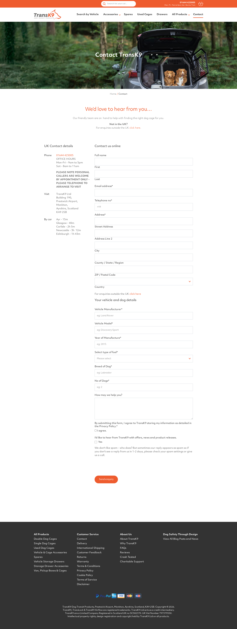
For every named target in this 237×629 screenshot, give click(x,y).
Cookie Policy (85, 575)
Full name (100, 179)
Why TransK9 (128, 544)
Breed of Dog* (103, 391)
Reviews (125, 553)
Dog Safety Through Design (180, 534)
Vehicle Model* (104, 348)
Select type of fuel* (106, 376)
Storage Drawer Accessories (51, 566)
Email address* (104, 210)
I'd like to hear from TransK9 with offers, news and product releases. (136, 462)
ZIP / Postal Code (105, 299)
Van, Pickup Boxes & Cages (50, 571)
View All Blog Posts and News (180, 539)
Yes (100, 466)
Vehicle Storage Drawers (49, 562)
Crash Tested (128, 557)
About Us (126, 534)
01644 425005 (187, 3)
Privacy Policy (85, 571)
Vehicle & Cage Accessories (50, 553)
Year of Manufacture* (108, 362)
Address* (100, 239)
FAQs (123, 548)
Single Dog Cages (44, 544)
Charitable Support (132, 562)
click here (135, 152)
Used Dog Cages (44, 548)
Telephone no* (103, 225)
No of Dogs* (102, 405)
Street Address (104, 251)
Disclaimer (83, 584)
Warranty (83, 562)
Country (99, 311)
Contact (82, 539)
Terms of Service (87, 580)
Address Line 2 (103, 263)
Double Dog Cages (45, 539)
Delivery (82, 544)
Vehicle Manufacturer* (108, 333)
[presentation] (118, 490)
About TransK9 (129, 539)
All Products (41, 534)
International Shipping (90, 548)
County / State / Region (109, 287)
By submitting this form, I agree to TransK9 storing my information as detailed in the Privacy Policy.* (143, 449)
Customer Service (88, 534)
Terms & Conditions (88, 566)
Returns (81, 557)
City (97, 275)
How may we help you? (108, 419)
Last (97, 203)
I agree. (102, 455)
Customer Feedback (89, 553)
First (97, 191)
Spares (38, 557)
